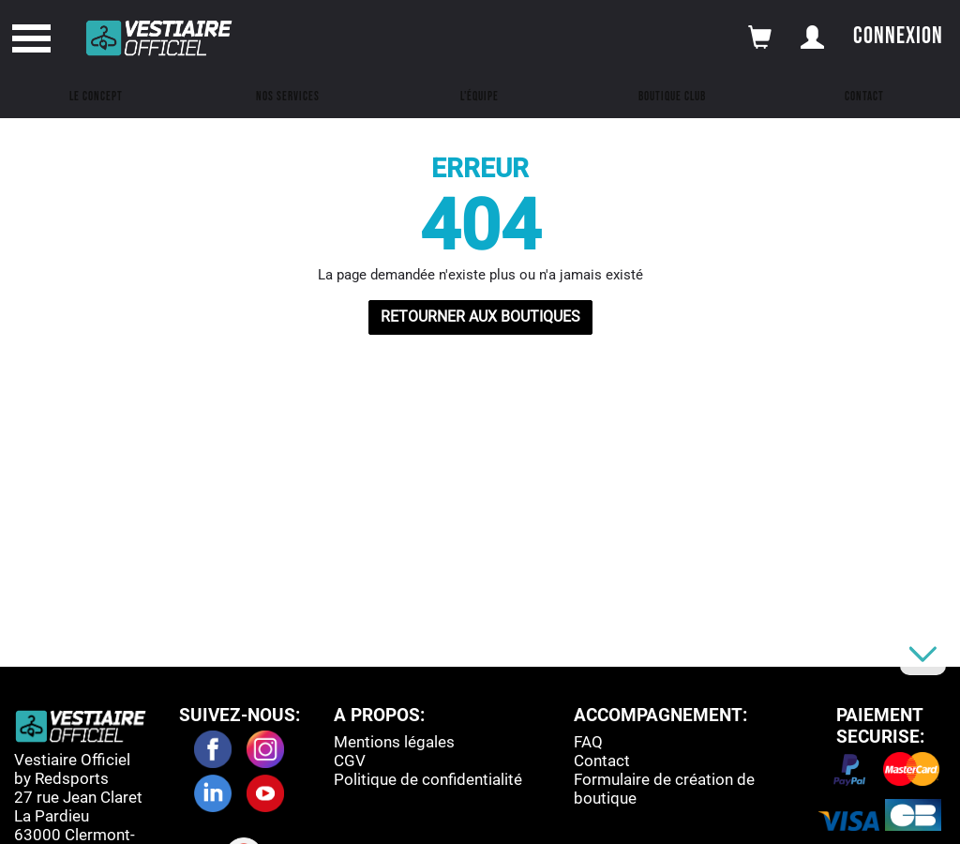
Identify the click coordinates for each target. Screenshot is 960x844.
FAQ (588, 741)
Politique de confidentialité (428, 779)
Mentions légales (394, 741)
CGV (350, 760)
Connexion (898, 36)
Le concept (96, 96)
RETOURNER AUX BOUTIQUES (480, 316)
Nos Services (288, 96)
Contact (864, 96)
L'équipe (479, 96)
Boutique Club (672, 96)
